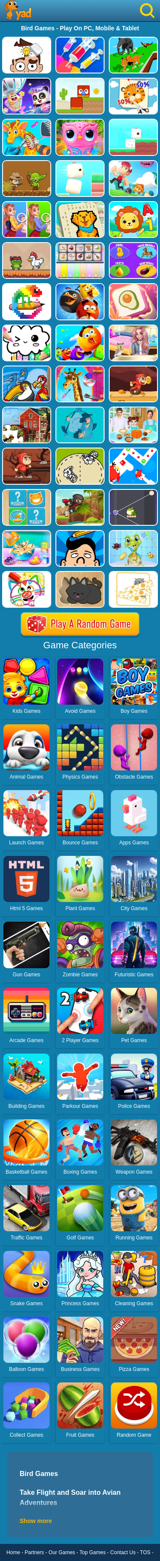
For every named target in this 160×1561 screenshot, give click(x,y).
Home (13, 1552)
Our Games (62, 1552)
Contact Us (122, 1552)
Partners (34, 1552)
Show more (36, 1520)
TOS (145, 1552)
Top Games (92, 1552)
